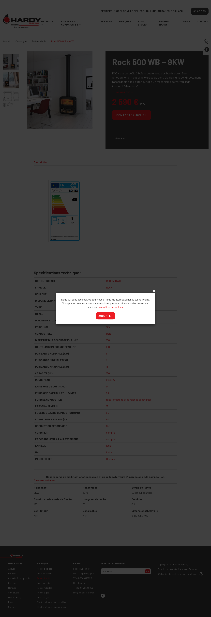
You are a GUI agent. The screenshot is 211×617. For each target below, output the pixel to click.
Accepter (105, 315)
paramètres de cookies (110, 307)
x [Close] (153, 291)
